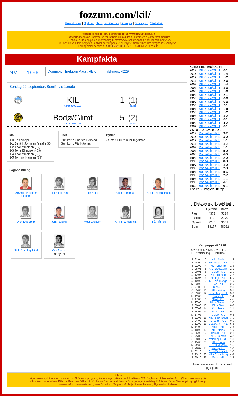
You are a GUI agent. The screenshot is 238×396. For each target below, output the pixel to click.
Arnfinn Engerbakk (126, 221)
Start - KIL (218, 299)
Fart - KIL (218, 284)
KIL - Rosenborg (218, 354)
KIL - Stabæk (218, 336)
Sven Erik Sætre (25, 221)
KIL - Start (218, 305)
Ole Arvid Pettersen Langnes (26, 194)
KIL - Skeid (218, 259)
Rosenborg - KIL (218, 293)
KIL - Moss (218, 308)
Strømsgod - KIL (218, 262)
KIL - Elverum (218, 302)
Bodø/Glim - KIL (218, 323)
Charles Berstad (125, 192)
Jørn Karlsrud (59, 221)
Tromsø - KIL (218, 333)
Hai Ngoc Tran (59, 192)
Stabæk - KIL (218, 277)
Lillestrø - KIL (218, 320)
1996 (32, 72)
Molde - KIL (218, 271)
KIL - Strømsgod (218, 317)
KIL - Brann (218, 342)
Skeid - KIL (218, 311)
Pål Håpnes (159, 221)
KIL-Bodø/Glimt (209, 70)
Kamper (126, 23)
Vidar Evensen (92, 221)
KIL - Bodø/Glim (218, 268)
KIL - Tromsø (218, 274)
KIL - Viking (218, 290)
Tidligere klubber (107, 23)
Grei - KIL (218, 296)
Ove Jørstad (59, 250)
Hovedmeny (73, 23)
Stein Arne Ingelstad (26, 250)
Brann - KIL (218, 287)
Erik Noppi (92, 192)
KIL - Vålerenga (218, 281)
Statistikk (156, 23)
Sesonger (141, 23)
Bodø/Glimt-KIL (209, 133)
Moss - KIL (218, 326)
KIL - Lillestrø (218, 265)
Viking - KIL (218, 348)
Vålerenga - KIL (218, 339)
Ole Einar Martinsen (159, 192)
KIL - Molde (218, 329)
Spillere (89, 23)
